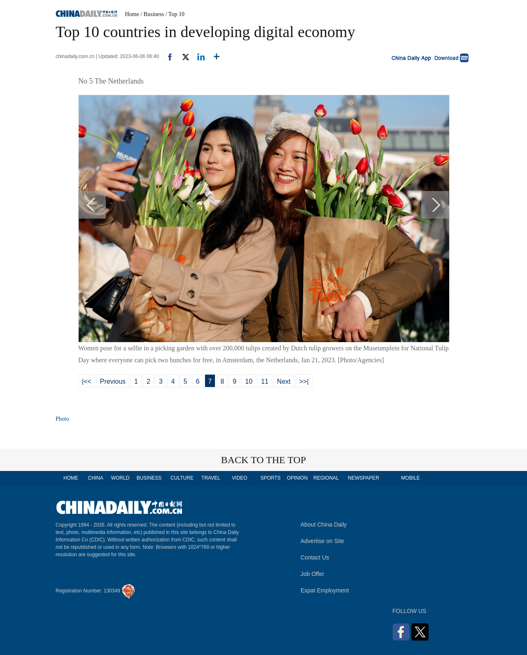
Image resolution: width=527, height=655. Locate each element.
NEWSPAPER (363, 478)
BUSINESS (149, 478)
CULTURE (182, 478)
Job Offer (312, 574)
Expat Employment (325, 590)
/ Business (152, 14)
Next (284, 381)
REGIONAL (326, 478)
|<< (86, 381)
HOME (70, 478)
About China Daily (324, 524)
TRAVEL (210, 478)
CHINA (95, 478)
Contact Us (315, 557)
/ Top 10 (175, 14)
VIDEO (239, 478)
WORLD (120, 478)
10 (248, 381)
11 (264, 381)
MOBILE (410, 478)
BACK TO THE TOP (263, 460)
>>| (304, 381)
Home (132, 14)
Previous (113, 381)
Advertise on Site (322, 541)
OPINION (297, 478)
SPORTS (270, 478)
